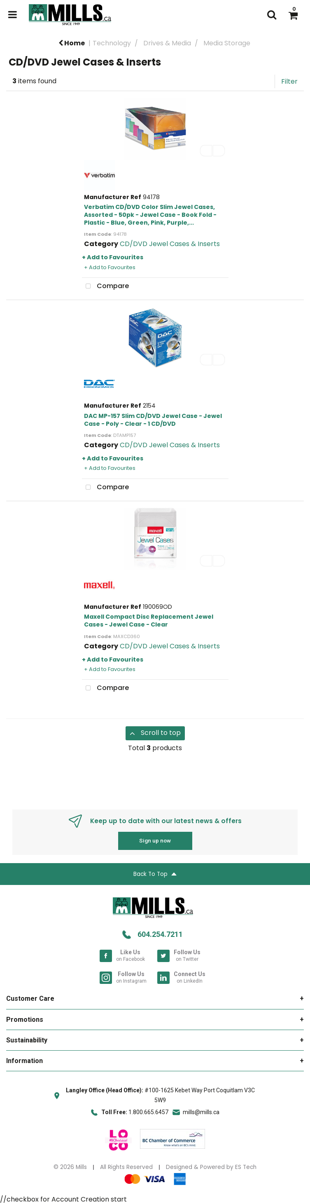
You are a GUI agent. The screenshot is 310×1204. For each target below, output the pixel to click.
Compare (105, 286)
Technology (112, 43)
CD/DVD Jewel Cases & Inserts (170, 244)
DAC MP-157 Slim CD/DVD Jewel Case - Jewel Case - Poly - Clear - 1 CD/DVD (153, 420)
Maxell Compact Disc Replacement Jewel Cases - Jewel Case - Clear (148, 621)
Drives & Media (167, 43)
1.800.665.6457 (148, 1112)
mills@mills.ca (201, 1112)
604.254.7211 (160, 934)
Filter (289, 81)
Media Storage (226, 43)
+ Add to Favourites (112, 257)
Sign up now (155, 840)
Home (71, 43)
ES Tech (245, 1167)
